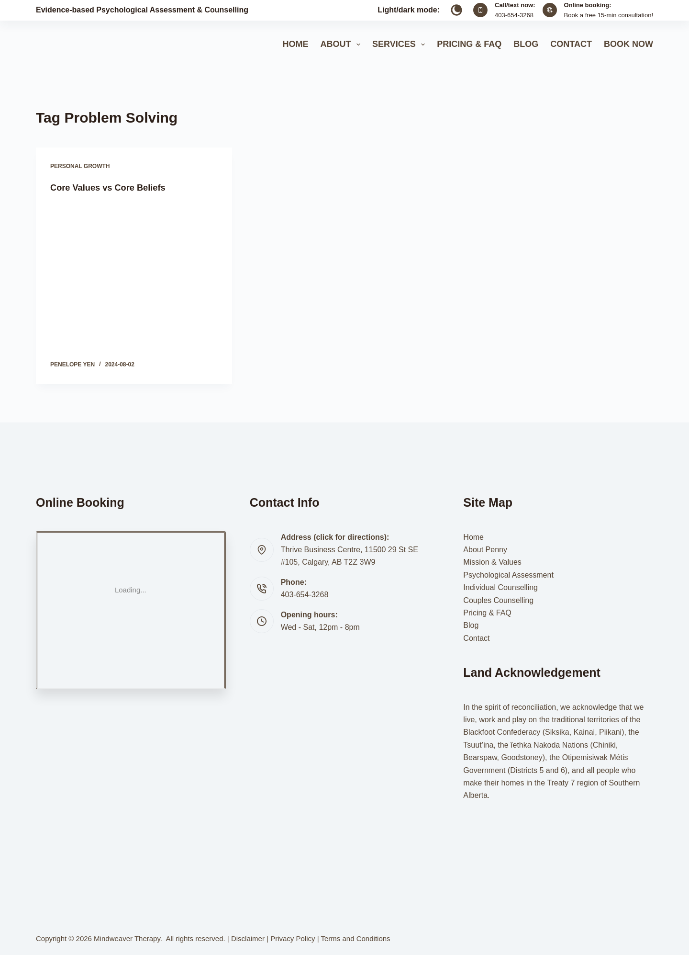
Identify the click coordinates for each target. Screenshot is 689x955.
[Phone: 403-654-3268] (262, 589)
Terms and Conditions (355, 938)
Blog (525, 44)
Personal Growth (80, 166)
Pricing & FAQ (469, 44)
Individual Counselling (500, 587)
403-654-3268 (514, 15)
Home (295, 44)
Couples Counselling (498, 600)
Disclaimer (248, 938)
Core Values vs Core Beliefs (113, 187)
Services (400, 44)
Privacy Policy (292, 938)
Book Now (628, 44)
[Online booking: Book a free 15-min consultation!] (550, 10)
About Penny (485, 549)
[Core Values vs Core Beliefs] (134, 277)
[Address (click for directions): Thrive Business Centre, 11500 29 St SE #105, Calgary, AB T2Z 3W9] (262, 550)
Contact (571, 44)
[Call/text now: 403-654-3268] (480, 10)
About (342, 44)
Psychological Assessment (508, 574)
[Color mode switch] (456, 10)
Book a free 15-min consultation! (608, 15)
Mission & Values (492, 562)
